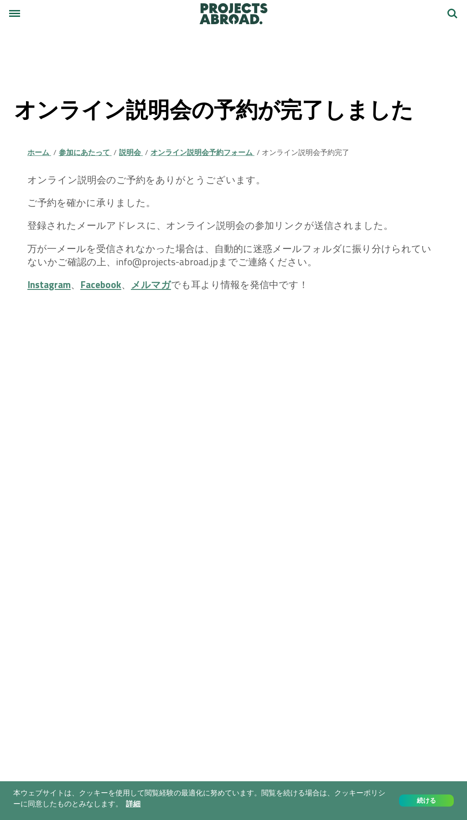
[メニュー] (15, 14)
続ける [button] (426, 800)
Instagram (49, 284)
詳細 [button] (133, 804)
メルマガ (151, 284)
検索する (452, 14)
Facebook (100, 284)
